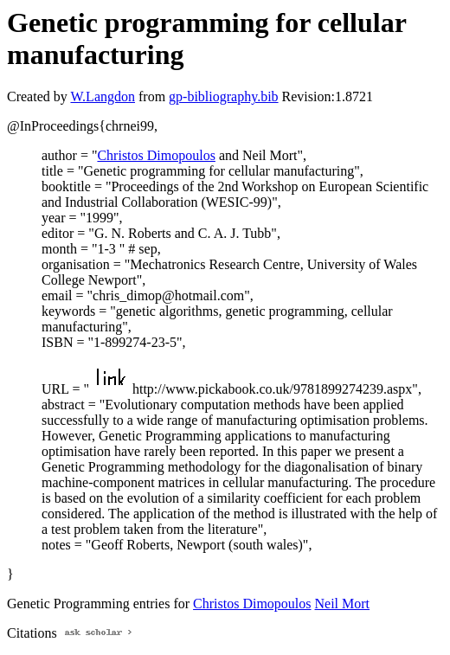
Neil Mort (342, 603)
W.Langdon (102, 96)
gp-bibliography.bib (224, 96)
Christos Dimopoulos (156, 155)
